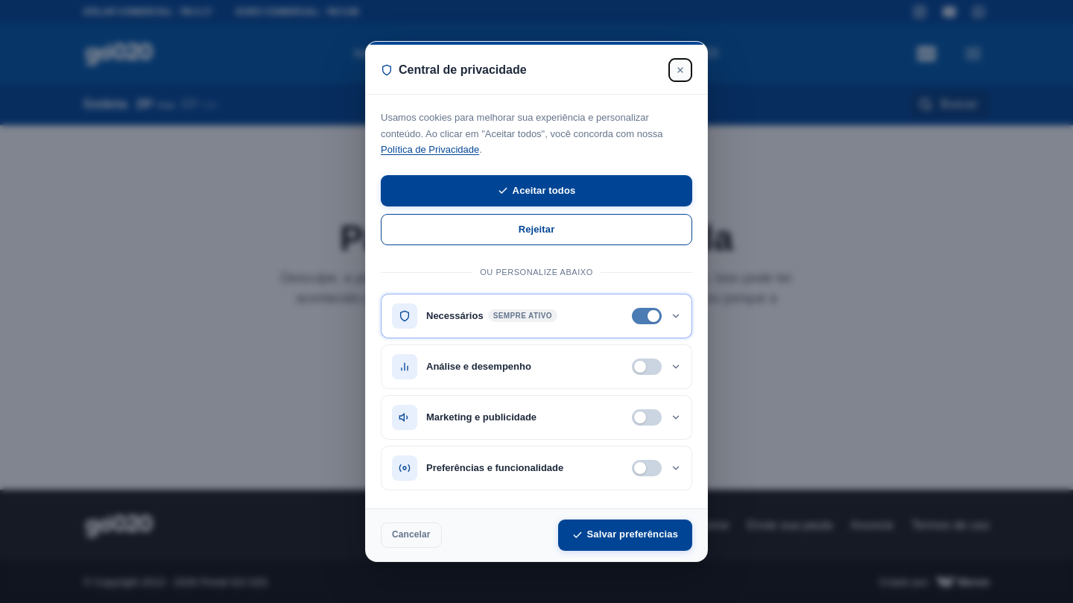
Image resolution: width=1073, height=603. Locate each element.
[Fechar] (680, 70)
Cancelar (411, 534)
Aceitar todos (537, 190)
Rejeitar (537, 229)
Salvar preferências (625, 534)
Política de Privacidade (430, 149)
